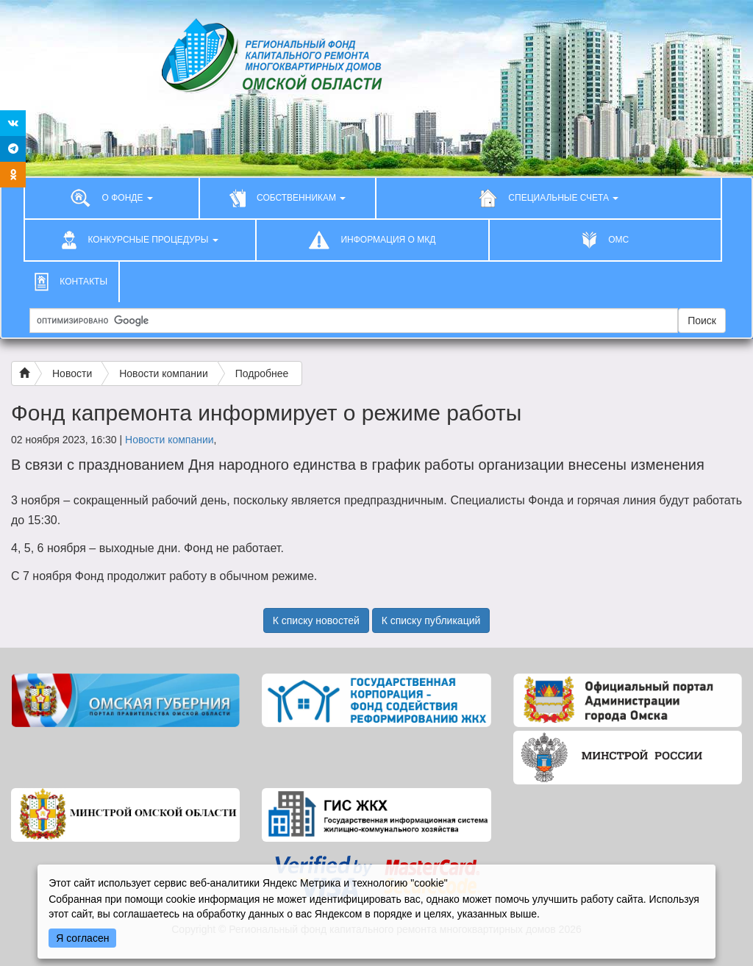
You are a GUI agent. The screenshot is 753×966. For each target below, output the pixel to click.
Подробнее (262, 373)
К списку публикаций (431, 620)
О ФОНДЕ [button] (112, 198)
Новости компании (163, 373)
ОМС (605, 240)
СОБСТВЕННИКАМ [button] (287, 198)
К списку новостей (316, 620)
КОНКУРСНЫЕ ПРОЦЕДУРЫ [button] (140, 240)
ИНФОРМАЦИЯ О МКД (372, 240)
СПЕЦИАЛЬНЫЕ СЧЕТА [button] (548, 198)
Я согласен (82, 938)
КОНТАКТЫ (71, 281)
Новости (72, 373)
